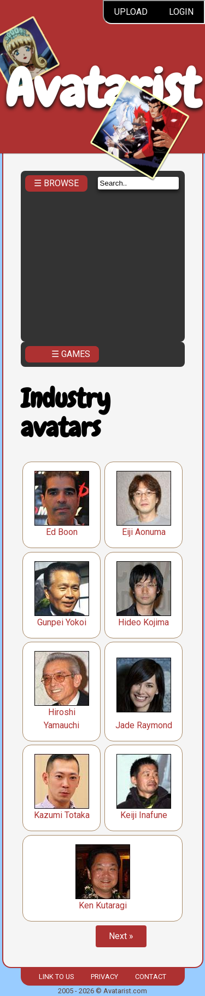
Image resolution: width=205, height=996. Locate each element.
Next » (121, 936)
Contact (150, 976)
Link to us (56, 976)
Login (181, 12)
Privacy (104, 976)
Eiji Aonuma (144, 532)
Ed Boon (62, 532)
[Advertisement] (102, 263)
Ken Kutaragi (103, 905)
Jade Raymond (143, 725)
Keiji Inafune (143, 815)
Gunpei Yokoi (61, 622)
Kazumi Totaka (62, 815)
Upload (131, 12)
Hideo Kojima (143, 622)
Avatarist (102, 88)
